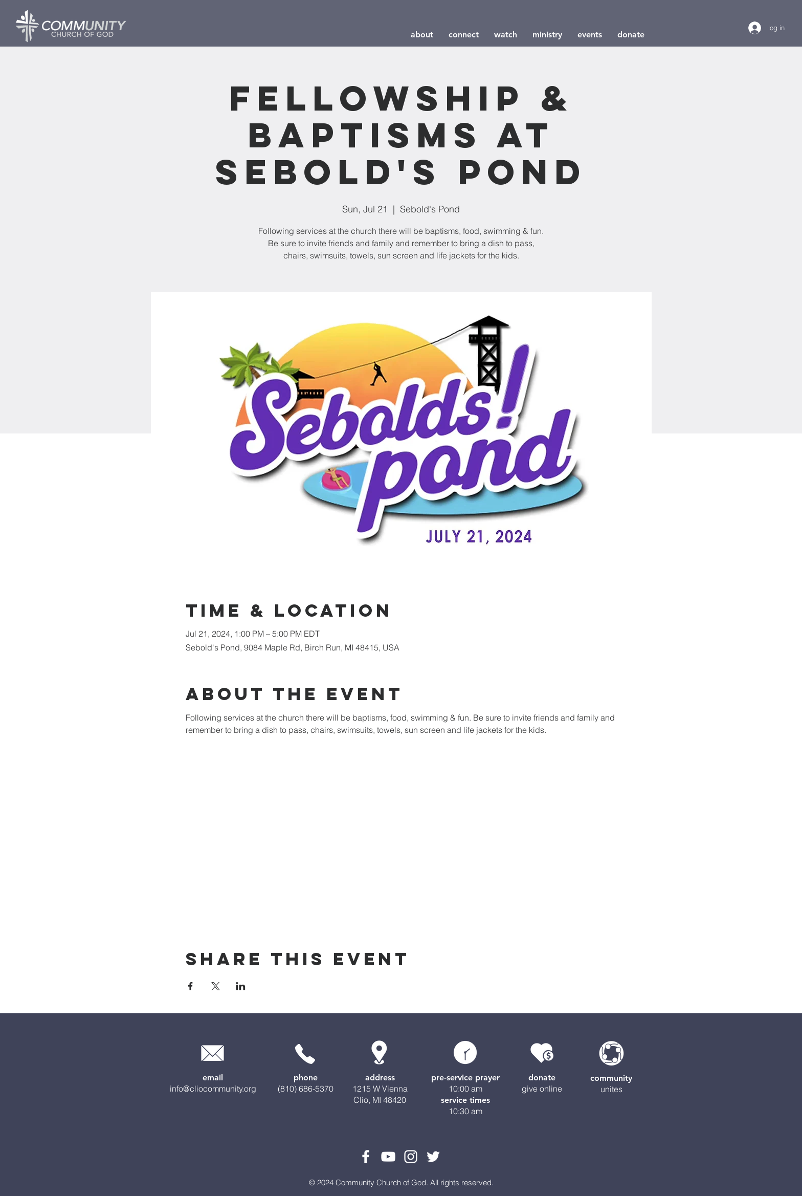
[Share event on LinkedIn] (241, 986)
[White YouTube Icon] (388, 1156)
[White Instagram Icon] (410, 1156)
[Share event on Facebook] (190, 986)
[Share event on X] (215, 986)
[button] (422, 34)
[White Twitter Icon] (433, 1156)
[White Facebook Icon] (365, 1156)
